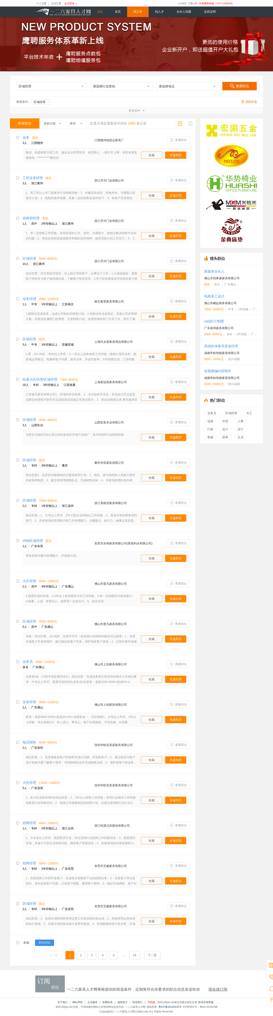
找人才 (159, 11)
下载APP (193, 3)
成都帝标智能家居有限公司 (222, 353)
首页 (118, 11)
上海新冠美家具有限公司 (110, 382)
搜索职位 (239, 86)
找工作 (137, 11)
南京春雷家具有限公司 (109, 301)
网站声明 (77, 1002)
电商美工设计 (214, 296)
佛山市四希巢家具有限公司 (222, 278)
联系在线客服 (205, 1002)
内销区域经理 (33, 541)
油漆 (210, 421)
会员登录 (69, 3)
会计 (225, 429)
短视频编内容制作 (217, 371)
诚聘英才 (122, 1002)
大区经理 (29, 581)
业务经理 (29, 299)
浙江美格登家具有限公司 (110, 503)
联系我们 (137, 1002)
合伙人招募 (184, 11)
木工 (249, 413)
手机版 (151, 1002)
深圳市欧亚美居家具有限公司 (113, 745)
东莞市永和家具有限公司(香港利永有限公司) (123, 543)
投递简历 (176, 155)
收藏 (152, 155)
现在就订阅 (217, 989)
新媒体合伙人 (214, 271)
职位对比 (44, 942)
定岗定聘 (210, 11)
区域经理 (41, 102)
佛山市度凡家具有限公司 (110, 583)
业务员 (28, 661)
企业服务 (92, 1002)
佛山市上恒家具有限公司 (110, 664)
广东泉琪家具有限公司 (219, 328)
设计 (240, 429)
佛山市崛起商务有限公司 (220, 303)
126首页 (182, 3)
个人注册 (41, 3)
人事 (240, 421)
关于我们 (62, 1002)
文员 (240, 437)
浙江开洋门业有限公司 (109, 180)
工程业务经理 (33, 178)
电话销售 (29, 742)
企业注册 (56, 3)
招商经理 (29, 823)
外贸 (225, 421)
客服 (210, 437)
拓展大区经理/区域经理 (40, 379)
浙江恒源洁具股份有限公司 (112, 825)
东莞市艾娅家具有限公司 (110, 866)
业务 (26, 137)
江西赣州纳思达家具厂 (109, 140)
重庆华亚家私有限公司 (109, 462)
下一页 (152, 955)
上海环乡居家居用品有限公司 (113, 341)
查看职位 (178, 140)
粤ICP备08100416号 (169, 1006)
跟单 (225, 437)
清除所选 (249, 101)
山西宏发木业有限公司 (109, 422)
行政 (210, 429)
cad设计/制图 (214, 321)
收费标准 (107, 1002)
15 (134, 955)
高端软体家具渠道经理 (221, 346)
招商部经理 (31, 218)
